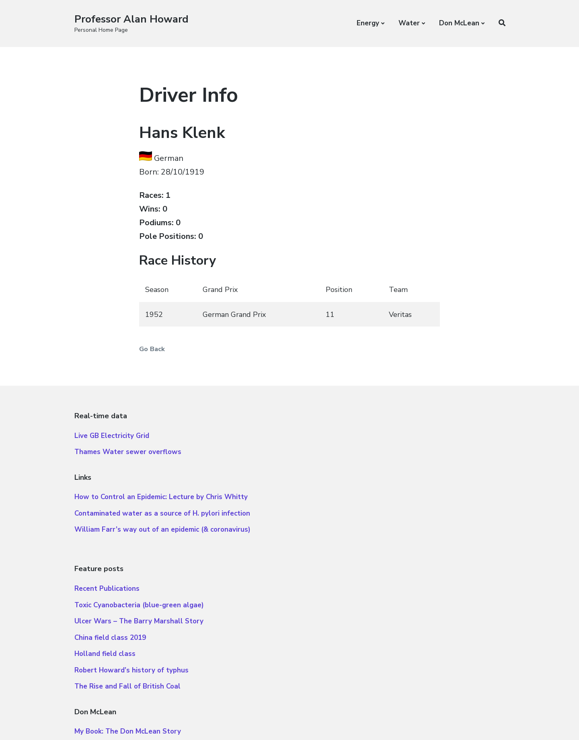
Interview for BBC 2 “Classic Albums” (359, 614)
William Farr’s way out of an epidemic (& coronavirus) (162, 533)
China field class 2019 (334, 488)
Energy (368, 23)
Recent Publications (330, 439)
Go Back (154, 348)
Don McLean (459, 23)
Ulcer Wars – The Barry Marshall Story (362, 472)
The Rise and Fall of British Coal (351, 537)
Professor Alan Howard (132, 19)
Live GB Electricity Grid (111, 439)
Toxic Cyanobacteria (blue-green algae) (362, 455)
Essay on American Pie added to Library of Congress (383, 647)
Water (409, 23)
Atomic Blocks (132, 720)
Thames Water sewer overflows (127, 455)
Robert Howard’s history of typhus (355, 521)
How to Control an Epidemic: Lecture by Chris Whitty (161, 501)
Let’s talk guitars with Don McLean (356, 631)
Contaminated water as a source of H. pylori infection (162, 517)
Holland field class (328, 504)
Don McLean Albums (331, 598)
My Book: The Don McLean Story (351, 582)
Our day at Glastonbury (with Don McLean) (369, 663)
